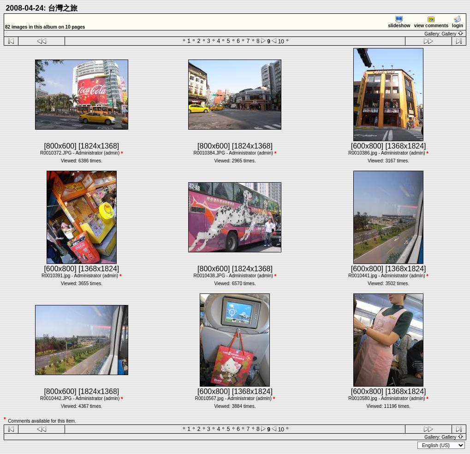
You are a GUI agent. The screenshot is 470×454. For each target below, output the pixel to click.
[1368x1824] (405, 146)
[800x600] (60, 146)
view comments (431, 22)
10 (281, 41)
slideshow (399, 22)
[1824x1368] (98, 146)
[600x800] (367, 146)
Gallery (453, 33)
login (457, 22)
